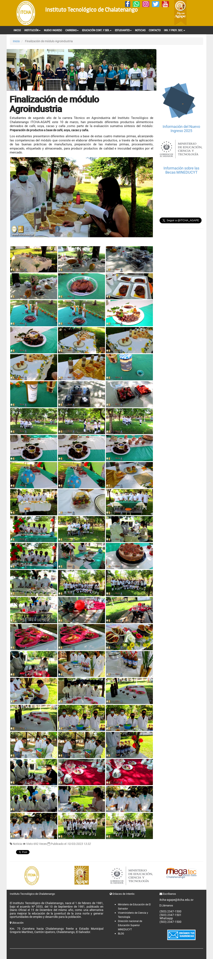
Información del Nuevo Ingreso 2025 (181, 128)
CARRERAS (72, 30)
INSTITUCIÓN (32, 30)
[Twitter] (155, 4)
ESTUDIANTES (123, 30)
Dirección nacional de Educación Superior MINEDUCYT (130, 925)
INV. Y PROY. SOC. (174, 30)
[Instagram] (145, 4)
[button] (18, 70)
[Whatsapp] (136, 4)
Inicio (16, 41)
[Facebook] (127, 4)
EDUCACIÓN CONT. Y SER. (96, 30)
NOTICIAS (140, 30)
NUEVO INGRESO (53, 30)
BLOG (121, 933)
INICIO (17, 30)
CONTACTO (155, 30)
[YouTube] (165, 4)
